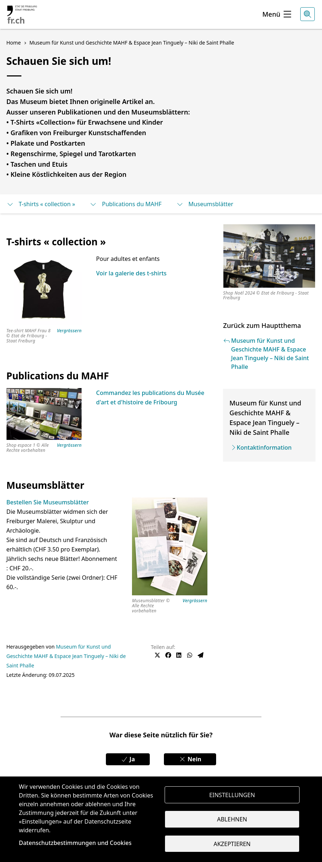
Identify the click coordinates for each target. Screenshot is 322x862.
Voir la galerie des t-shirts (131, 273)
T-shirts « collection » (41, 204)
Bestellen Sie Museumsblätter (48, 502)
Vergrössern (69, 331)
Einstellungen (232, 795)
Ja (128, 759)
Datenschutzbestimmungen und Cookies (75, 843)
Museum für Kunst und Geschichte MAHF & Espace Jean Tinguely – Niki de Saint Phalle (66, 656)
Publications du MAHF (125, 204)
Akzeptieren (232, 844)
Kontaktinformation (264, 447)
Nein (190, 759)
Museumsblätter (205, 204)
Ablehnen (232, 819)
